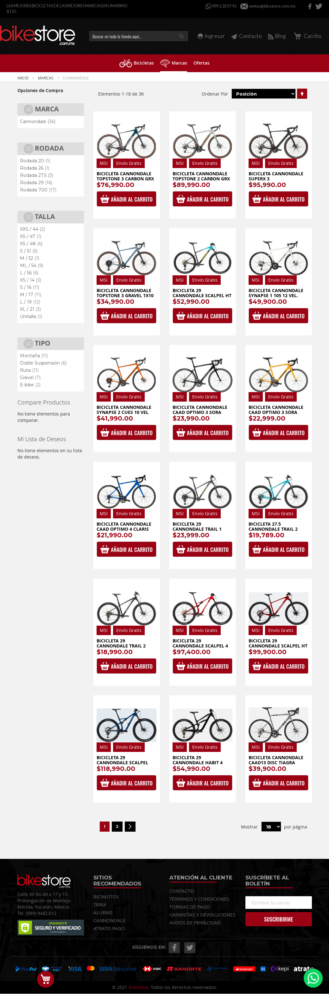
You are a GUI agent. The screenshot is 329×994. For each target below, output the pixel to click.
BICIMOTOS (106, 896)
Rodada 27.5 (36, 175)
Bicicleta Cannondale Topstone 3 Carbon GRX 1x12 (125, 178)
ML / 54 (31, 265)
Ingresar (215, 36)
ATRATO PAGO (109, 928)
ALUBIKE (102, 912)
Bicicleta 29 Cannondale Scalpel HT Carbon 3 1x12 (202, 295)
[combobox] (138, 36)
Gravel (30, 377)
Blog (277, 36)
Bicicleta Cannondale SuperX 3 (276, 176)
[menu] (164, 63)
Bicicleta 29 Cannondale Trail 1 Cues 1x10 (197, 529)
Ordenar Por (215, 94)
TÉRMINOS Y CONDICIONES (199, 899)
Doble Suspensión (43, 363)
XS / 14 (30, 280)
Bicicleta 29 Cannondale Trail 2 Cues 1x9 (121, 645)
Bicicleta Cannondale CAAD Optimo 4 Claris (124, 526)
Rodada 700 (38, 190)
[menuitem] (136, 62)
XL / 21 (30, 309)
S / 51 (29, 251)
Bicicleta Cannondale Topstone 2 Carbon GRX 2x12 (201, 178)
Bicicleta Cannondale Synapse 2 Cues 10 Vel (124, 410)
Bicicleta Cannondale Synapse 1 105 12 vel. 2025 (276, 295)
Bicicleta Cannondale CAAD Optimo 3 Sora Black (200, 412)
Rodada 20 (35, 161)
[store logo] (37, 35)
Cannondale (37, 121)
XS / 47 (30, 236)
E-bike (30, 385)
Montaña (34, 356)
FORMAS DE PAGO (189, 906)
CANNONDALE (109, 920)
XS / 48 (31, 244)
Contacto (246, 36)
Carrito (306, 36)
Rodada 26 (34, 168)
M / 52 (29, 258)
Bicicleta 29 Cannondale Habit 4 (198, 760)
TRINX (99, 904)
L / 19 (30, 302)
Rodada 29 (36, 182)
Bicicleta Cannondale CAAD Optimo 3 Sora (276, 410)
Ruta (29, 370)
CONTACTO (181, 891)
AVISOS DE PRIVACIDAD (195, 922)
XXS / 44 (32, 229)
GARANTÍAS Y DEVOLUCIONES (202, 914)
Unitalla (31, 316)
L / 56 (29, 273)
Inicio (23, 77)
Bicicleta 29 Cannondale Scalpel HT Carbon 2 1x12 (278, 645)
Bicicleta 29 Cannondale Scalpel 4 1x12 (200, 645)
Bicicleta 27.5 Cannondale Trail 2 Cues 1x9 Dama (273, 529)
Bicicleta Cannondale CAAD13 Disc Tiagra (276, 760)
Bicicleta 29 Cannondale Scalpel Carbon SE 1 (122, 762)
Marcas (46, 77)
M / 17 (30, 294)
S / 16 (29, 287)
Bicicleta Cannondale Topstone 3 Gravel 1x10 (125, 293)
